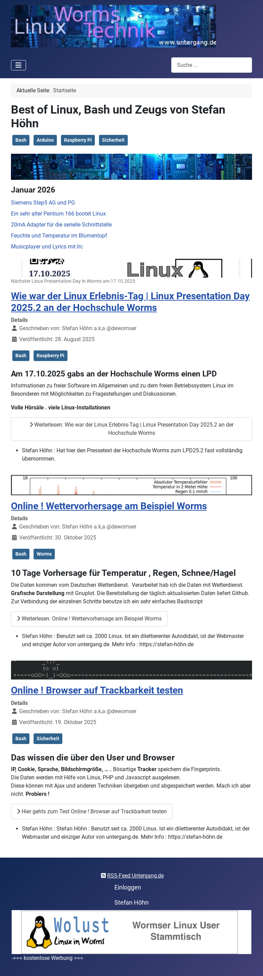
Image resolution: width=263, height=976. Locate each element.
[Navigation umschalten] (18, 65)
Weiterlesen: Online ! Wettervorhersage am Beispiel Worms (89, 618)
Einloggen (127, 887)
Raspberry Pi (78, 140)
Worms (44, 554)
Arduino (45, 140)
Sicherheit (113, 140)
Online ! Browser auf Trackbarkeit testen (97, 690)
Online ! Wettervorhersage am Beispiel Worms (109, 506)
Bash (20, 140)
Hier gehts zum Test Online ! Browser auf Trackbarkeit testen (92, 811)
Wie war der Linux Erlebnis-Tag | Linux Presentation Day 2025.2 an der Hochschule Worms (130, 301)
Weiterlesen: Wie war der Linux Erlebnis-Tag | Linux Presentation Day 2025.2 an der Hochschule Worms (131, 428)
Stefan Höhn (131, 902)
